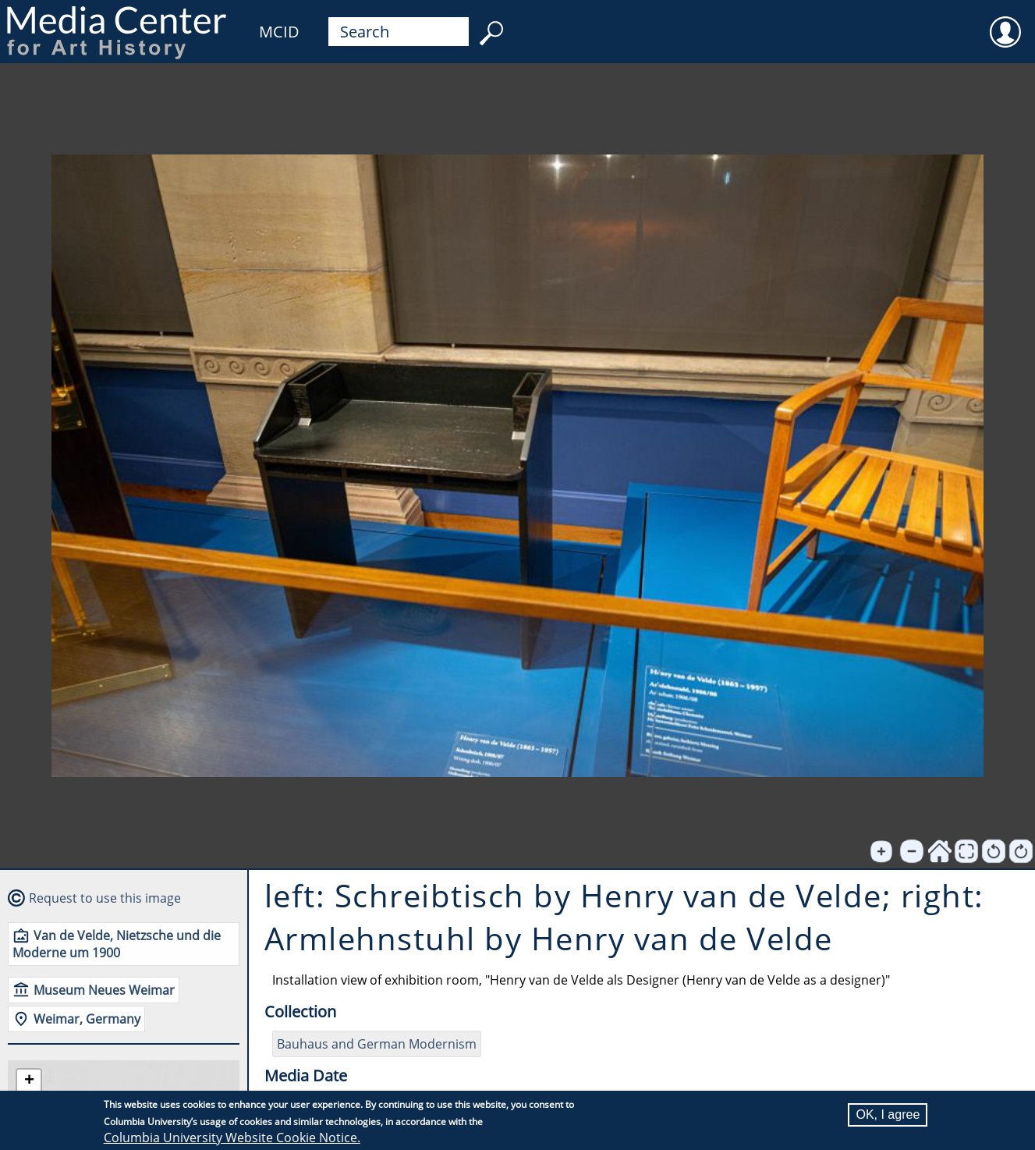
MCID (279, 31)
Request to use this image (105, 898)
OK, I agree (888, 1114)
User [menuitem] (1005, 21)
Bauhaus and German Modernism (377, 1043)
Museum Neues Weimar (104, 990)
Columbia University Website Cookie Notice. (232, 1137)
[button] (29, 1082)
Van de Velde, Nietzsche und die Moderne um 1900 (116, 944)
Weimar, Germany (87, 1019)
